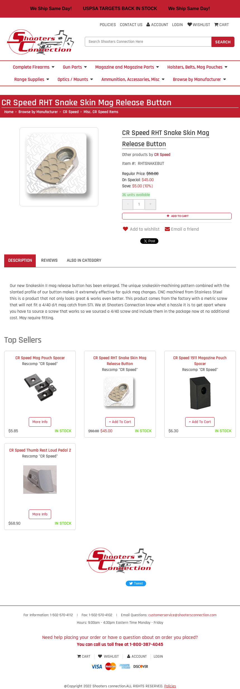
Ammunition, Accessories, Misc (133, 79)
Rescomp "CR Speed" (40, 363)
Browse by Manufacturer (199, 79)
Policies (108, 25)
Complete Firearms (33, 67)
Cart (84, 656)
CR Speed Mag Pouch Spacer (40, 358)
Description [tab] (20, 260)
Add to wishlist (141, 229)
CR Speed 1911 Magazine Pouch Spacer (200, 360)
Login (177, 25)
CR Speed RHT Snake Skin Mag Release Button (119, 360)
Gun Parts (75, 67)
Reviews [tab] (49, 260)
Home (8, 112)
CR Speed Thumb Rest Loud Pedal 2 (40, 450)
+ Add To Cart (120, 421)
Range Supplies (31, 79)
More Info (39, 421)
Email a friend (182, 229)
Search (223, 42)
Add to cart (177, 216)
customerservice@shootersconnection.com (182, 615)
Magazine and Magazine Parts (127, 67)
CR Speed (71, 112)
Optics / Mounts (75, 79)
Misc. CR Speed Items (101, 112)
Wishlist (198, 25)
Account (157, 25)
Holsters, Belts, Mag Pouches (197, 67)
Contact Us (131, 25)
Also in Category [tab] (84, 260)
